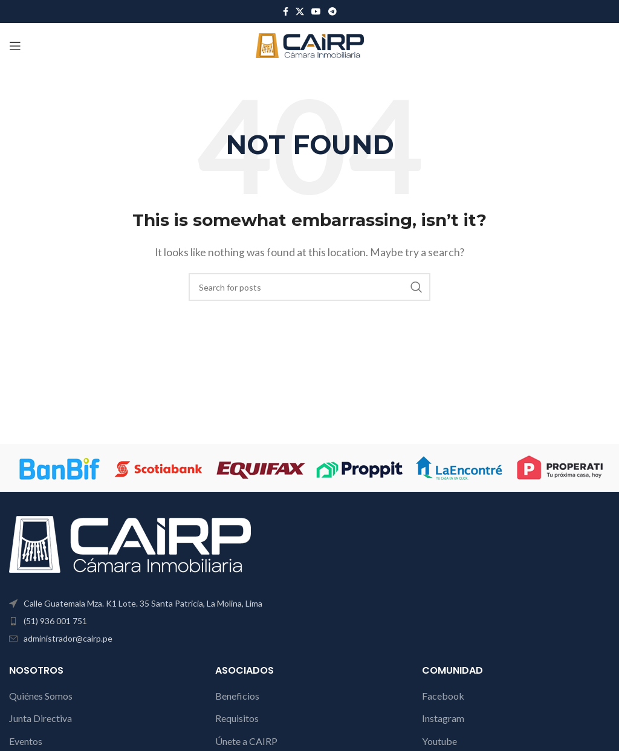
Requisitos (237, 718)
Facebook (443, 695)
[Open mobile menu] (15, 46)
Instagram (443, 718)
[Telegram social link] (332, 12)
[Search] (309, 287)
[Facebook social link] (285, 12)
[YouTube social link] (316, 12)
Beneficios (237, 695)
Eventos (25, 741)
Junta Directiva (40, 718)
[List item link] (154, 621)
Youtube (439, 741)
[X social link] (300, 12)
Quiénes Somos (41, 695)
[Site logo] (310, 44)
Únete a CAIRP (246, 741)
